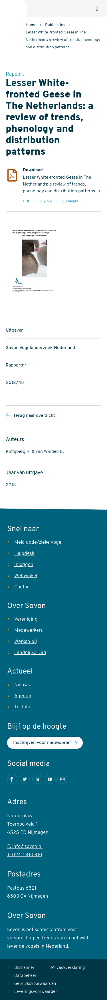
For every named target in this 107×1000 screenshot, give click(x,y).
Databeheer (25, 976)
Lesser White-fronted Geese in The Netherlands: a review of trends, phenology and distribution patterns (59, 184)
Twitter (25, 779)
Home (31, 25)
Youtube (50, 779)
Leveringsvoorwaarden (36, 992)
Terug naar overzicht (34, 415)
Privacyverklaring (68, 968)
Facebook (12, 779)
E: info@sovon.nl (25, 846)
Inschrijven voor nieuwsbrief (42, 742)
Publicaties (55, 25)
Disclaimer (24, 968)
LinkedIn (37, 779)
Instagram (62, 779)
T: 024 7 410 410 (24, 854)
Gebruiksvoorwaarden (35, 984)
